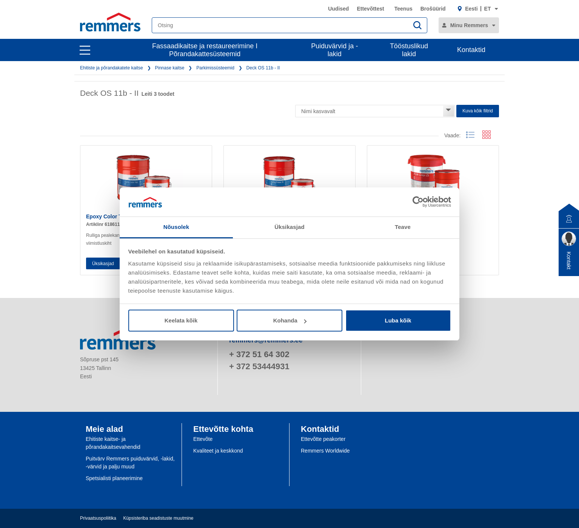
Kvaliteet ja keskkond (218, 451)
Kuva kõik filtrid (477, 111)
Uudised (338, 9)
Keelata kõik (181, 320)
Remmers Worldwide (325, 451)
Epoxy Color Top (107, 216)
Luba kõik (398, 320)
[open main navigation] (84, 50)
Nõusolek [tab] (176, 227)
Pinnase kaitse (169, 68)
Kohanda (289, 320)
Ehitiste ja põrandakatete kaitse (111, 68)
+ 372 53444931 (259, 366)
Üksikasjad (103, 263)
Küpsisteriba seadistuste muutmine (158, 518)
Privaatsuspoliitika (98, 518)
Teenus (403, 9)
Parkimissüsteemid (215, 68)
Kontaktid (471, 50)
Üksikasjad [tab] (289, 227)
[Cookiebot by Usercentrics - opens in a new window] (418, 201)
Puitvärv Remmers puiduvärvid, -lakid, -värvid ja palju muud (130, 463)
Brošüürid (433, 9)
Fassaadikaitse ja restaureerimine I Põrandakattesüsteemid (204, 50)
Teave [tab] (403, 227)
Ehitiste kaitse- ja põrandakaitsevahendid (113, 443)
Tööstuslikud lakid (409, 50)
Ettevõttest (370, 9)
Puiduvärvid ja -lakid (334, 50)
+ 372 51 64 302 (259, 354)
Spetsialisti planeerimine (114, 478)
